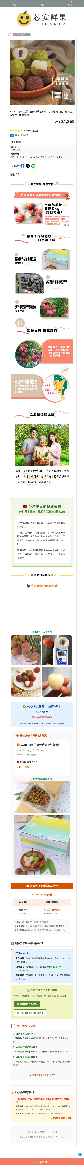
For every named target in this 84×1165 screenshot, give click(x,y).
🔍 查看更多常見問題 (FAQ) (41, 1075)
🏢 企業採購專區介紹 (27, 1004)
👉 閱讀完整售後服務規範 (61, 1118)
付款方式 (29, 1132)
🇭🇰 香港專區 (59, 723)
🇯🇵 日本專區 (46, 723)
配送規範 (41, 1132)
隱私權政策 (53, 1132)
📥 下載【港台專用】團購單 (30, 1013)
